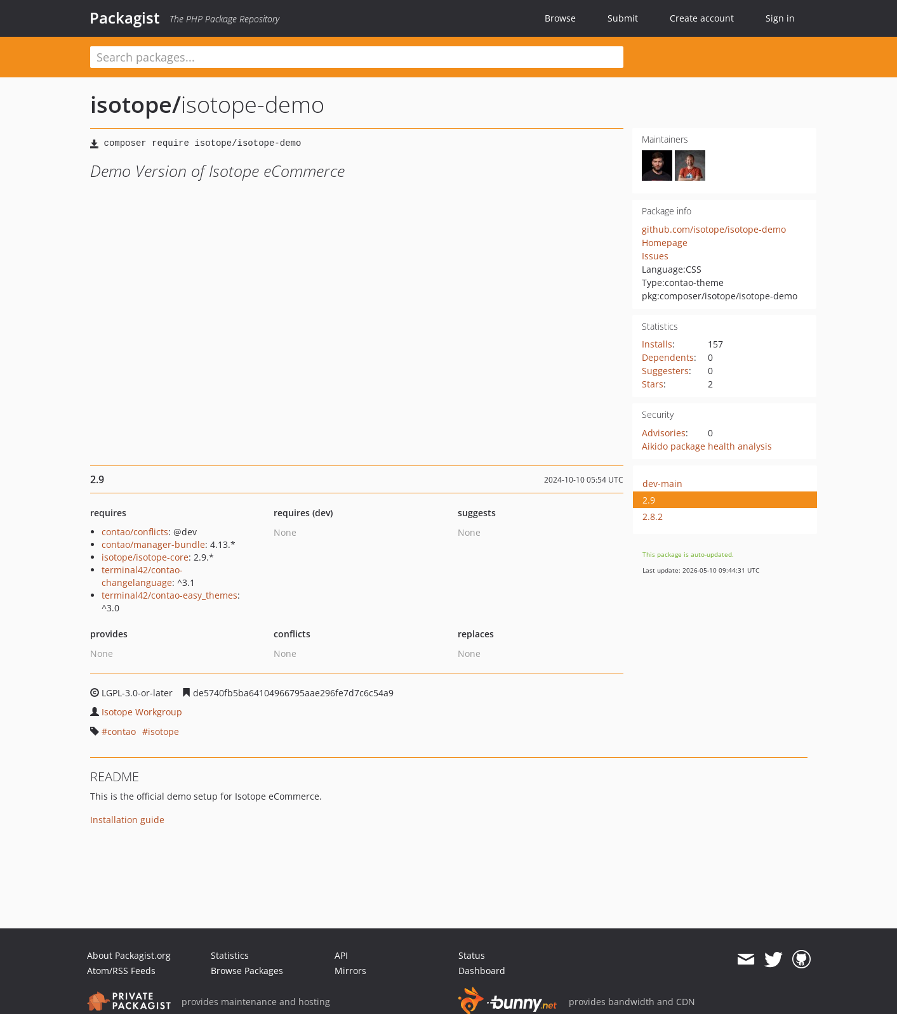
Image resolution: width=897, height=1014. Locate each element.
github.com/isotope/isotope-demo (714, 229)
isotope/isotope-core (145, 557)
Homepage (665, 243)
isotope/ (135, 104)
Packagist (125, 18)
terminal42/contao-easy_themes (169, 595)
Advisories (664, 433)
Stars (652, 384)
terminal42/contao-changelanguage (142, 576)
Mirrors (350, 971)
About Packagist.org (129, 955)
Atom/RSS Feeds (121, 971)
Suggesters (665, 371)
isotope (163, 731)
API (341, 955)
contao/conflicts (135, 532)
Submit (623, 18)
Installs (657, 344)
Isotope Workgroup (142, 712)
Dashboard (481, 971)
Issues (655, 256)
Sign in (780, 18)
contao (121, 731)
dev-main (662, 484)
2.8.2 (652, 516)
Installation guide (127, 820)
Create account (702, 18)
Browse (560, 18)
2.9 (648, 500)
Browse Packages (247, 971)
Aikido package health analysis (707, 446)
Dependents (668, 357)
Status (471, 955)
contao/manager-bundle (153, 544)
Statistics (230, 955)
